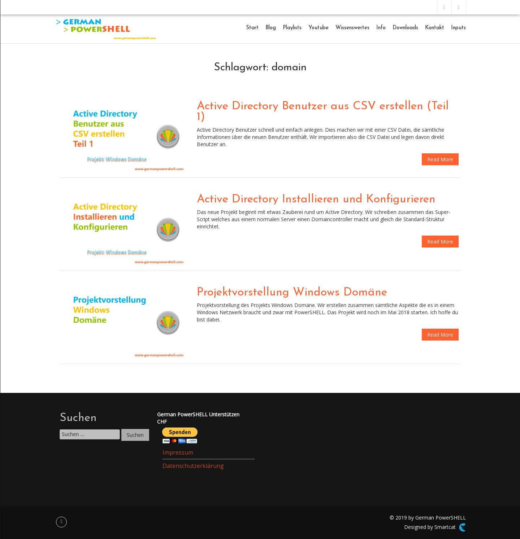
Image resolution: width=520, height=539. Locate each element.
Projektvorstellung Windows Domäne (292, 292)
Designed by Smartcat (435, 527)
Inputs (458, 28)
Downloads (405, 28)
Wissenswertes (352, 28)
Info (381, 28)
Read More (440, 159)
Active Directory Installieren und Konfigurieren (316, 199)
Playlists (292, 28)
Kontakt (434, 28)
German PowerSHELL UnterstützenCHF (198, 418)
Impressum (177, 452)
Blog (270, 28)
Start (252, 28)
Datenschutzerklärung (193, 466)
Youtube (318, 28)
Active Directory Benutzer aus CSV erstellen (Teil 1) (323, 112)
